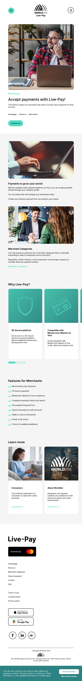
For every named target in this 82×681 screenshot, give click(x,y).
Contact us (15, 123)
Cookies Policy (14, 597)
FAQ (10, 584)
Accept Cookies (69, 672)
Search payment (15, 576)
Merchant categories (17, 266)
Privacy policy (14, 601)
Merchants (33, 114)
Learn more (16, 507)
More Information (69, 677)
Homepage (12, 114)
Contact (11, 580)
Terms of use (13, 593)
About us (22, 114)
